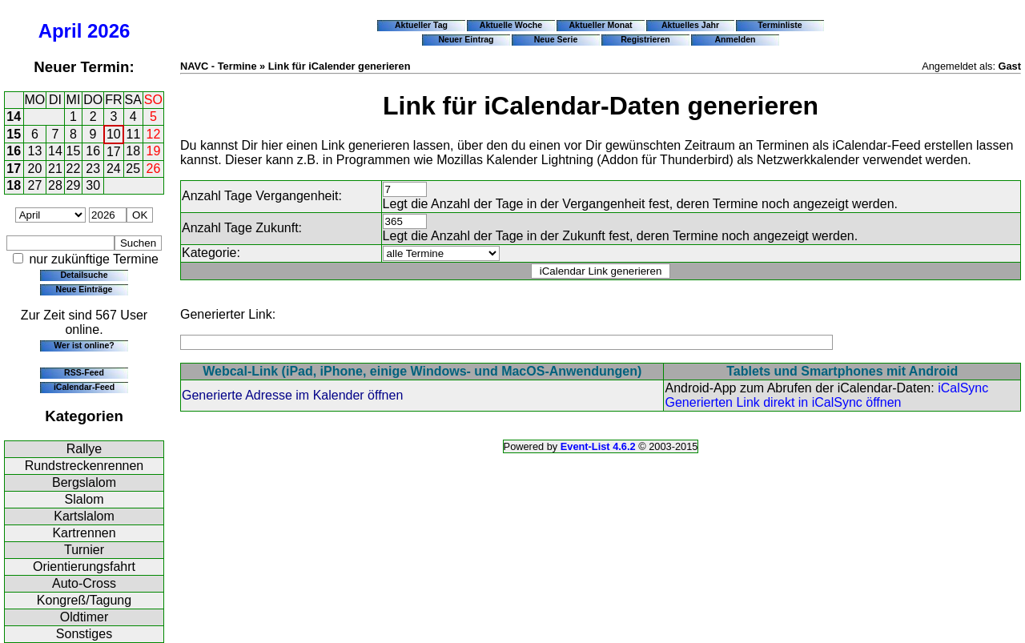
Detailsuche (83, 274)
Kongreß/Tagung (84, 600)
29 (73, 185)
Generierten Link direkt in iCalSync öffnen (783, 402)
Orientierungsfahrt (84, 566)
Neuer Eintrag (465, 39)
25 (133, 168)
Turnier (84, 550)
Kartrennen (83, 533)
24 (114, 168)
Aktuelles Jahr (690, 25)
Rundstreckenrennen (84, 465)
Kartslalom (84, 516)
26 (154, 168)
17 (114, 152)
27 (35, 185)
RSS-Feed (84, 372)
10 (114, 134)
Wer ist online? (84, 345)
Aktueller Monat (600, 25)
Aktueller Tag (421, 25)
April (60, 31)
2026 (108, 31)
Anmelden (735, 39)
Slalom (84, 499)
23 (93, 168)
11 (134, 134)
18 (133, 151)
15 (13, 134)
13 (35, 151)
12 (154, 134)
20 (35, 168)
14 (13, 116)
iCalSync (963, 388)
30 (93, 185)
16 (13, 151)
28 (55, 185)
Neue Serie (556, 39)
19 (154, 151)
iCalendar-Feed (84, 387)
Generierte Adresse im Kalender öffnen (292, 395)
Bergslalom (84, 482)
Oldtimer (84, 617)
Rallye (84, 449)
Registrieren (645, 39)
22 (73, 168)
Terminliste (780, 25)
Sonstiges (84, 634)
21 (55, 168)
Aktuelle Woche (511, 25)
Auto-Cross (84, 583)
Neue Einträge (84, 289)
